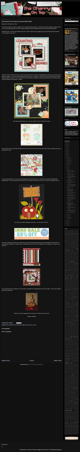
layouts (66, 379)
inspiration (73, 374)
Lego (70, 271)
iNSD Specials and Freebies (70, 200)
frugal (77, 363)
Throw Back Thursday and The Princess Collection (71, 185)
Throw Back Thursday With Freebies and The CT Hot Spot (71, 177)
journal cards (71, 375)
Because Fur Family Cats (73, 239)
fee (76, 346)
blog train (76, 320)
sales (74, 406)
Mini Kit (73, 281)
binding (76, 319)
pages (74, 389)
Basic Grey (69, 238)
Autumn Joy (73, 237)
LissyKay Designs (72, 273)
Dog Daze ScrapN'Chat (71, 252)
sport (68, 416)
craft (73, 331)
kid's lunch (76, 376)
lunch (77, 379)
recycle (66, 405)
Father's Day (67, 256)
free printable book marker (69, 357)
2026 (67, 142)
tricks (74, 427)
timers (68, 424)
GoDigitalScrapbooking (71, 262)
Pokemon (75, 291)
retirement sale (76, 405)
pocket (71, 398)
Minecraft (70, 281)
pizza (71, 396)
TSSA (77, 301)
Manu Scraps (67, 279)
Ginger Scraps (73, 260)
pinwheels (75, 395)
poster (66, 399)
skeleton (68, 415)
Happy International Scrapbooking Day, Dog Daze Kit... (71, 204)
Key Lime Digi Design (68, 269)
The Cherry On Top (74, 30)
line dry (75, 379)
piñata (73, 396)
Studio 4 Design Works (71, 300)
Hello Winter (71, 265)
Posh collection (67, 292)
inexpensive (72, 373)
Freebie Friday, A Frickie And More (71, 183)
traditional (66, 425)
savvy (65, 407)
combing (74, 329)
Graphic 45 (68, 263)
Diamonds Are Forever (70, 248)
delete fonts (67, 334)
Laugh (68, 271)
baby (70, 317)
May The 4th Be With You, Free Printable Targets (71, 210)
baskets (70, 319)
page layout (67, 389)
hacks (76, 366)
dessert (71, 334)
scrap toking (73, 408)
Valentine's (76, 309)
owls (72, 388)
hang (74, 367)
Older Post (57, 360)
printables (70, 401)
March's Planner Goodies (72, 279)
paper (67, 390)
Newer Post (6, 360)
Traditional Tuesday (71, 307)
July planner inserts (67, 268)
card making (72, 323)
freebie (11, 325)
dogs (71, 341)
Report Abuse (68, 137)
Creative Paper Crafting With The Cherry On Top (71, 198)
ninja (77, 385)
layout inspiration (75, 378)
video (73, 430)
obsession (72, 386)
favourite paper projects (72, 346)
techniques (66, 421)
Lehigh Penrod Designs (74, 271)
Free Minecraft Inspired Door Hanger (71, 180)
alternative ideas (67, 315)
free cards (75, 351)
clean (72, 327)
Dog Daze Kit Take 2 (70, 202)
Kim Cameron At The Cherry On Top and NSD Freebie (71, 207)
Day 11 (69, 247)
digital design (71, 335)
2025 (67, 144)
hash (75, 367)
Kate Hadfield (76, 268)
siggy (73, 413)
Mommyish (69, 282)
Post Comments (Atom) (36, 364)
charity (77, 325)
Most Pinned (72, 282)
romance (70, 406)
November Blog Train (74, 284)
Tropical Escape (69, 308)
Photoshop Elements (68, 290)
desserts (74, 334)
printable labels (73, 400)
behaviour (73, 319)
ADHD (66, 233)
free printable (67, 356)
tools (74, 424)
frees (73, 363)
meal (70, 380)
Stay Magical (71, 299)
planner (72, 397)
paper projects (73, 392)
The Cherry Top (72, 303)
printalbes (74, 401)
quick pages (67, 404)
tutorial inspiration (67, 428)
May (72, 280)
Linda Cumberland (71, 272)
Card (66, 242)
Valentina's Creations (71, 309)
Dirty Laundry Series (68, 251)
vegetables (70, 430)
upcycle (68, 430)
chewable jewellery (69, 326)
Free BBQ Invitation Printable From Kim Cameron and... (70, 190)
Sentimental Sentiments (68, 294)
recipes (77, 404)
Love (75, 275)
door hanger (73, 341)
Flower (66, 259)
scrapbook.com (76, 409)
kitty (72, 377)
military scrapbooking (68, 381)
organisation (76, 387)
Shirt (72, 295)
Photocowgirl (76, 289)
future (73, 364)
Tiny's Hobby (74, 306)
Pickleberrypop (74, 290)
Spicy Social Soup (69, 298)
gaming (75, 364)
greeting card (73, 366)
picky (70, 395)
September (69, 163)
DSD (77, 245)
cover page (66, 331)
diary (68, 335)
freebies (70, 363)
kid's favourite (73, 376)
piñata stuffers (76, 396)
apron (72, 316)
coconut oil (66, 329)
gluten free (69, 366)
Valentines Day (72, 310)
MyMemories (71, 283)
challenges (74, 325)
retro (67, 406)
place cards (66, 397)
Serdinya (73, 294)
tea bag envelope (74, 419)
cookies (69, 330)
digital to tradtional (73, 339)
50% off (68, 231)
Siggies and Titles (75, 295)
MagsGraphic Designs (69, 277)
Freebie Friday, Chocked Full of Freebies (71, 193)
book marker (71, 321)
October (68, 161)
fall (76, 344)
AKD (67, 233)
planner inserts (76, 397)
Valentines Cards (67, 310)
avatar (68, 317)
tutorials (71, 428)
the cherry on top (31, 325)
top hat (77, 424)
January (68, 218)
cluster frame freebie (75, 328)
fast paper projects (74, 345)
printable (76, 399)
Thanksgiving (67, 302)
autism (77, 316)
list (76, 379)
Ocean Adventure (67, 285)
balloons (74, 318)
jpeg (74, 375)
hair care (66, 367)
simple (75, 413)
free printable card (70, 358)
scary (68, 407)
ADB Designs (76, 232)
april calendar (70, 316)
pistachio (69, 396)
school (75, 407)
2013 (67, 223)
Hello (68, 265)
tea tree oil (70, 420)
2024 (67, 145)
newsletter (70, 385)
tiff (75, 423)
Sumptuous (73, 301)
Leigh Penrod (67, 272)
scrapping (69, 412)
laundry (69, 378)
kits (71, 377)
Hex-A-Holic (74, 265)
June (68, 167)
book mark (66, 321)
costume (72, 330)
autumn (66, 317)
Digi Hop (75, 248)
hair (77, 366)
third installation (67, 423)
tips (69, 424)
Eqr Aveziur (70, 254)
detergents (66, 335)
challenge (71, 325)
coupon (77, 330)
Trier (75, 307)
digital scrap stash (67, 336)
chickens (74, 326)
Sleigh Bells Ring (75, 296)
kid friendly (66, 376)
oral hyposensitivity (71, 387)
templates (67, 422)
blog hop (73, 320)
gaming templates (69, 365)
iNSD (65, 373)
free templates (71, 362)
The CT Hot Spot (71, 302)
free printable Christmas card (74, 356)
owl (70, 388)
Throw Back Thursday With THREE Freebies (71, 195)
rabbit (70, 404)
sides (71, 413)
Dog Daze (73, 251)
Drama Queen (72, 253)
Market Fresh (69, 280)
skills (70, 415)
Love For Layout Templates (71, 276)
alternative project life (72, 315)
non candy (69, 386)
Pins (77, 290)
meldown (72, 380)
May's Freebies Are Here (71, 212)
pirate (77, 395)
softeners (77, 415)
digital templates (68, 339)
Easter (75, 253)
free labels (70, 355)
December (69, 158)
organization (66, 388)
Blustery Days (73, 240)
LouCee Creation (71, 274)
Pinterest (66, 291)
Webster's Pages (72, 311)
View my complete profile (69, 51)
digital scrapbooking (74, 336)
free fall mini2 (67, 354)
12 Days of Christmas (70, 230)
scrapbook (76, 408)
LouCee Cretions (71, 275)
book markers (76, 321)
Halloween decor (67, 264)
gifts (65, 366)
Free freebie (69, 259)
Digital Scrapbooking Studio (71, 250)
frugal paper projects (68, 364)
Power (71, 292)
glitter (67, 366)
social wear (73, 415)
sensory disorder (73, 412)
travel (76, 426)
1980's (74, 230)
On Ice (76, 285)
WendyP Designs (69, 312)
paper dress (71, 391)
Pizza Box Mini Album (71, 291)
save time (76, 406)
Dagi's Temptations (71, 246)
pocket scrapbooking (75, 398)
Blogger (59, 449)
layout (72, 378)
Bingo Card (68, 240)
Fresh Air (72, 259)
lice (73, 379)
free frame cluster (71, 354)
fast (70, 345)
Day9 (71, 247)
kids (65, 377)
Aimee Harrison (76, 233)
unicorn (77, 428)
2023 (67, 147)
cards (68, 324)
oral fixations (75, 386)
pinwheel (72, 395)
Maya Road (74, 280)
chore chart (68, 327)
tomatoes (72, 424)
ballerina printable (70, 318)
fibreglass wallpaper (70, 347)
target (69, 419)
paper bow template (75, 390)
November (69, 160)
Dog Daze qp (76, 252)
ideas (68, 373)
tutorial (77, 427)
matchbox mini (67, 380)
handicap (71, 367)
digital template (76, 338)
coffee (69, 329)
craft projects (76, 331)
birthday (70, 320)
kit (70, 377)
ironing (66, 375)
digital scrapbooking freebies (70, 337)
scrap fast (70, 408)
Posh (77, 291)
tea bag (71, 419)
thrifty (70, 423)
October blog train (72, 285)
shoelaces (69, 413)
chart (65, 326)
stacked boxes (71, 416)
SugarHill (77, 300)
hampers (69, 367)
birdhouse (67, 320)
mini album (75, 381)
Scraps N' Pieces (75, 293)
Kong (72, 270)
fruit (71, 364)
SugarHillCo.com (67, 301)
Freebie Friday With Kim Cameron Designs (71, 174)
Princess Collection (69, 293)
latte (67, 378)
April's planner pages (68, 237)
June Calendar (72, 268)
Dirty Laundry (76, 250)
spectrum (66, 416)
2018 (67, 154)
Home (32, 360)
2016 (67, 157)
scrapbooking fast (70, 411)
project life (76, 402)
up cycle (66, 429)
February (68, 217)
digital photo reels (75, 335)
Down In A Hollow (67, 253)
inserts (70, 374)
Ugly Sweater (73, 308)
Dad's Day (66, 246)
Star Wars (67, 299)
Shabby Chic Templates (68, 295)
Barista (66, 238)
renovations (71, 405)
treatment (68, 427)
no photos (66, 386)
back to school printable (74, 317)
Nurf (77, 284)
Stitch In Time (75, 299)
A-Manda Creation (71, 232)
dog (69, 341)
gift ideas (77, 365)
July (68, 166)
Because (68, 239)
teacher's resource (75, 420)
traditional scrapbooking (71, 426)
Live (76, 273)
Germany (69, 260)
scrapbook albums (68, 409)
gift (72, 365)
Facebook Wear (76, 255)
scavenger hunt (71, 407)
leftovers (71, 379)
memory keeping (76, 380)
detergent (77, 334)
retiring (66, 406)
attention (75, 316)
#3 (65, 230)
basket (68, 319)
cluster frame (69, 328)
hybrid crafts (74, 371)
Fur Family (75, 259)
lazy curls (69, 379)
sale (72, 406)
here (47, 222)
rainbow (72, 404)
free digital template (75, 353)
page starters (71, 389)
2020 (67, 151)
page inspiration (75, 388)
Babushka (77, 237)
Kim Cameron (18, 325)
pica (68, 395)
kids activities (68, 377)
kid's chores (69, 376)
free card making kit (70, 351)
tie (74, 423)
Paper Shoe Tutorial (70, 170)
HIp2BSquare (72, 263)
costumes (74, 330)
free (7, 325)
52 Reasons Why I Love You (73, 231)
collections (71, 329)
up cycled (68, 429)
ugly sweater (74, 428)
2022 (67, 148)
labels (74, 377)
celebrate (68, 325)
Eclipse (68, 254)
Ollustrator (46, 449)
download (77, 341)
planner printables (67, 398)
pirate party (66, 396)
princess (73, 399)
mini (71, 381)
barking (66, 319)
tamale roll (66, 419)
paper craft (66, 391)
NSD (23, 325)
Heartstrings (72, 264)
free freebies (75, 354)
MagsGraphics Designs (68, 278)
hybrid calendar (70, 371)
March (68, 215)
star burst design (76, 416)
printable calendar (67, 400)
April (68, 214)
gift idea (74, 365)
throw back (72, 423)
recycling (68, 405)
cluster (66, 328)
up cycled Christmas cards (73, 429)
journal (68, 375)
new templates (67, 385)
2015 (67, 220)
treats (70, 427)
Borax (68, 241)
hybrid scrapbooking (75, 372)
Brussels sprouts (72, 241)
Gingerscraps (72, 261)
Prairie (73, 292)
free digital (72, 352)
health (77, 367)
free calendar (70, 350)
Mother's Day (76, 282)
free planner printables (75, 355)
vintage (75, 430)
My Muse (66, 283)
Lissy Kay (75, 272)
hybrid (66, 371)
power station (69, 399)
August (68, 164)
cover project (70, 331)
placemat (70, 397)
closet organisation (75, 327)
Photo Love (72, 289)
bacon (66, 318)
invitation (77, 374)
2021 (67, 150)
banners (77, 318)
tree (72, 427)
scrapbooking (68, 410)
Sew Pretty (76, 294)
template (76, 421)
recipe (74, 404)
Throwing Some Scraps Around (71, 306)
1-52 (66, 230)
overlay (69, 388)
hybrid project (69, 372)
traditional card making (71, 425)
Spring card (73, 298)
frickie (75, 363)
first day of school (75, 347)
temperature (71, 421)
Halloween (76, 263)
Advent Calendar (71, 233)
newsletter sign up (74, 385)
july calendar (76, 375)
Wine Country (74, 312)
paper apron (70, 390)
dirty (74, 340)
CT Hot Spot (76, 241)
